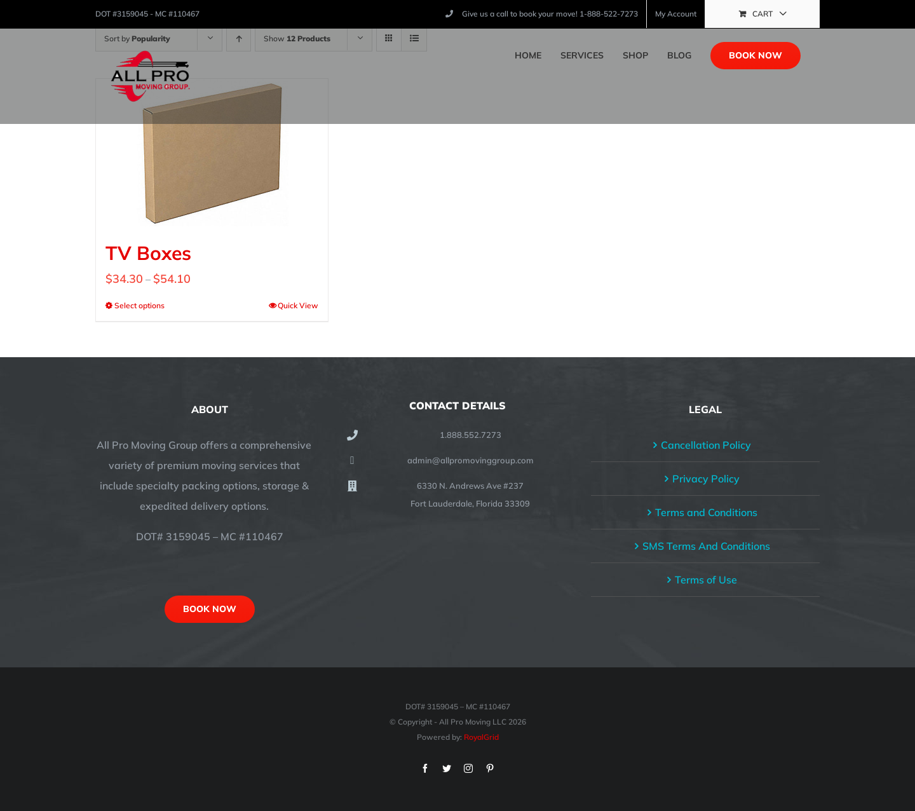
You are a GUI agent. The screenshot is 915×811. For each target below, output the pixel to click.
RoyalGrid (481, 737)
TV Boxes (148, 253)
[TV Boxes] (212, 152)
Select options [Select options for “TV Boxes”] (139, 305)
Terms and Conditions (706, 512)
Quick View (298, 305)
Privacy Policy (706, 478)
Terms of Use (706, 579)
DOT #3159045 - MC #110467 (147, 13)
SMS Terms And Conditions (706, 546)
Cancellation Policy (706, 445)
